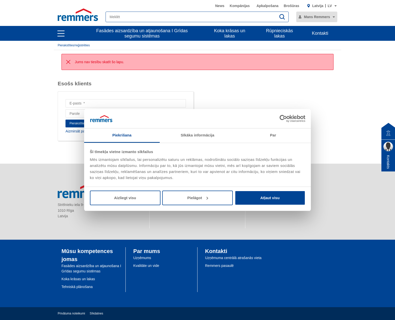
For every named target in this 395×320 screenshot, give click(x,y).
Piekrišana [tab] (121, 135)
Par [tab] (273, 135)
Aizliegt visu (125, 198)
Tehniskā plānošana (77, 287)
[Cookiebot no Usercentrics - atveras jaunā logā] (283, 118)
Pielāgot (197, 198)
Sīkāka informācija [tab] (197, 135)
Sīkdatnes (96, 313)
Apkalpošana (267, 6)
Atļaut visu (270, 198)
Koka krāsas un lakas (229, 33)
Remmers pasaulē (219, 266)
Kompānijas (240, 6)
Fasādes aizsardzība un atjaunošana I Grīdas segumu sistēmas (142, 33)
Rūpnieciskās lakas (279, 33)
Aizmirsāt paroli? (78, 131)
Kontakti (320, 33)
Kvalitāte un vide (146, 266)
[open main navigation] (61, 33)
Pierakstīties (78, 123)
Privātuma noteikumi (71, 313)
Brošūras (291, 6)
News (219, 6)
